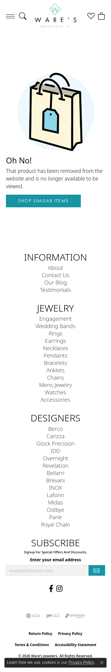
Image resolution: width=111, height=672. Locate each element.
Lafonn (55, 495)
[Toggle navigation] (10, 16)
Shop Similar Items (43, 200)
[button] (22, 16)
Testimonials (55, 290)
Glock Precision (55, 443)
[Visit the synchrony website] (75, 615)
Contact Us (55, 275)
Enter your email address (55, 559)
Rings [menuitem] (55, 333)
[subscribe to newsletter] (97, 570)
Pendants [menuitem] (55, 355)
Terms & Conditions (32, 644)
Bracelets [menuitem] (55, 363)
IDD (55, 451)
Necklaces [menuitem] (55, 348)
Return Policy (40, 633)
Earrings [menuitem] (55, 341)
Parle (55, 517)
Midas (55, 502)
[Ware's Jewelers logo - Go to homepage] (55, 16)
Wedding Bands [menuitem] (55, 326)
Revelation (55, 465)
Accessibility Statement (75, 644)
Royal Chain (55, 524)
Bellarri (56, 473)
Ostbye (56, 510)
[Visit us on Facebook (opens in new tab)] (51, 588)
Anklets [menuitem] (55, 370)
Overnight (55, 458)
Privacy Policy (70, 633)
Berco (55, 429)
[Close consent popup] (102, 662)
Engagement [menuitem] (55, 318)
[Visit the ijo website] (52, 615)
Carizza (55, 436)
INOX (55, 487)
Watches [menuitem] (55, 392)
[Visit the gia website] (33, 615)
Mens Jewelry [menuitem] (55, 385)
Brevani (55, 480)
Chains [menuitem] (55, 377)
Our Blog (55, 282)
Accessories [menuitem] (55, 399)
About (55, 268)
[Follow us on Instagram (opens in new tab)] (59, 588)
